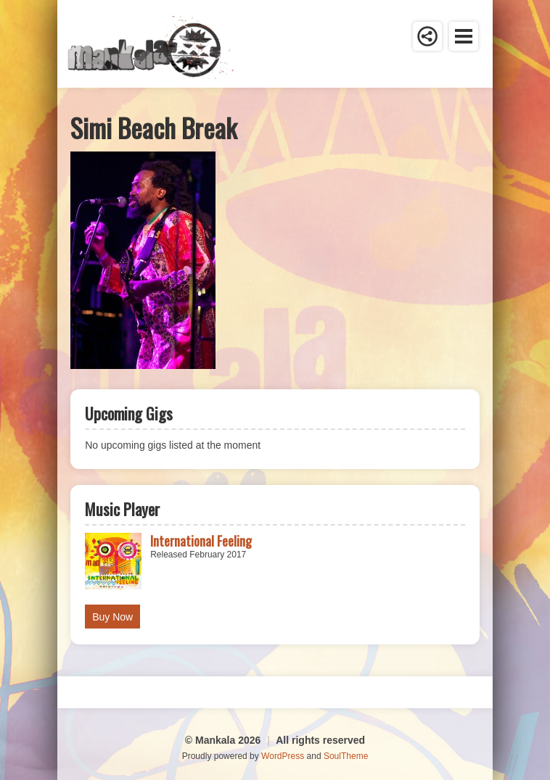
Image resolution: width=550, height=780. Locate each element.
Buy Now (112, 617)
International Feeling (201, 540)
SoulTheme (346, 756)
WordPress (282, 756)
